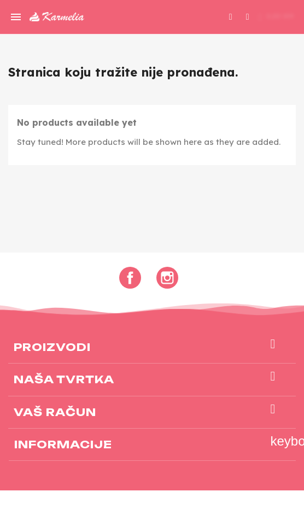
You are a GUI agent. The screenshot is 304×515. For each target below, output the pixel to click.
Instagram (167, 278)
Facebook (130, 278)
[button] (230, 17)
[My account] (247, 15)
